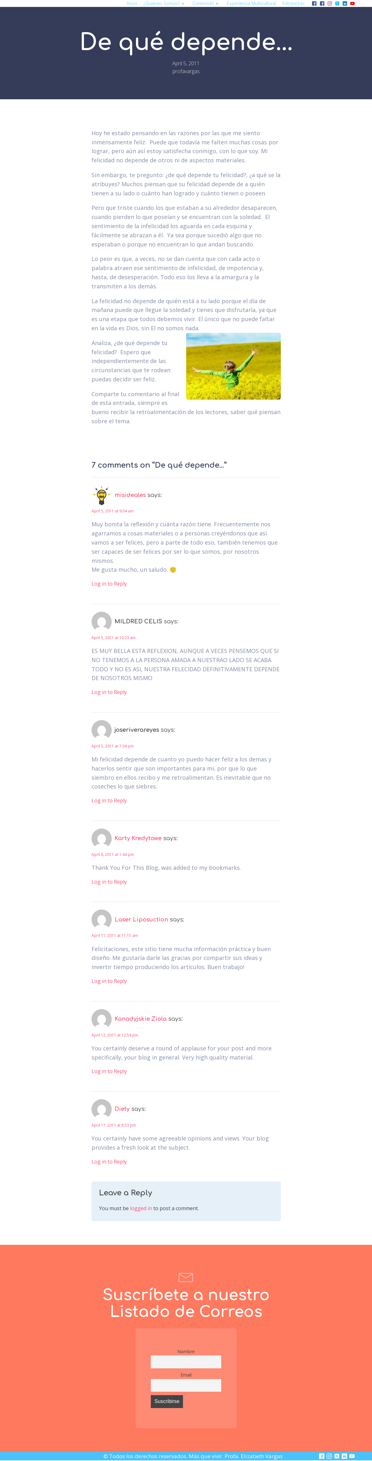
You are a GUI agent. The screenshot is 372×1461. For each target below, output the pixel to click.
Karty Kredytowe (138, 838)
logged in (141, 1208)
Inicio (132, 3)
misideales (130, 495)
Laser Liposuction (141, 919)
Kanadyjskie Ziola (141, 1019)
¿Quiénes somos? (165, 3)
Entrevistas (293, 3)
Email (186, 1375)
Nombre (186, 1351)
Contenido (206, 3)
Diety (122, 1109)
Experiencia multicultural (251, 3)
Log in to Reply (109, 583)
